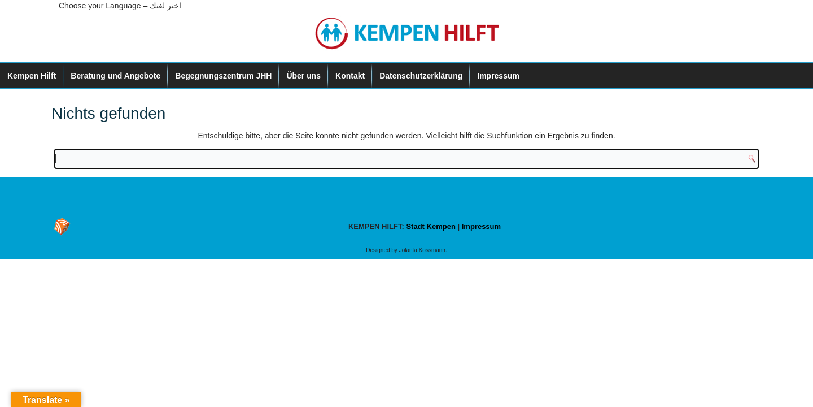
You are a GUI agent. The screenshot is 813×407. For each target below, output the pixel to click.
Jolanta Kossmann (422, 250)
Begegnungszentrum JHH (223, 75)
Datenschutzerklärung (420, 75)
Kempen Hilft (31, 75)
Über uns (303, 75)
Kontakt (350, 75)
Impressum (498, 75)
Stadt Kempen (430, 226)
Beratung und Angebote (115, 75)
